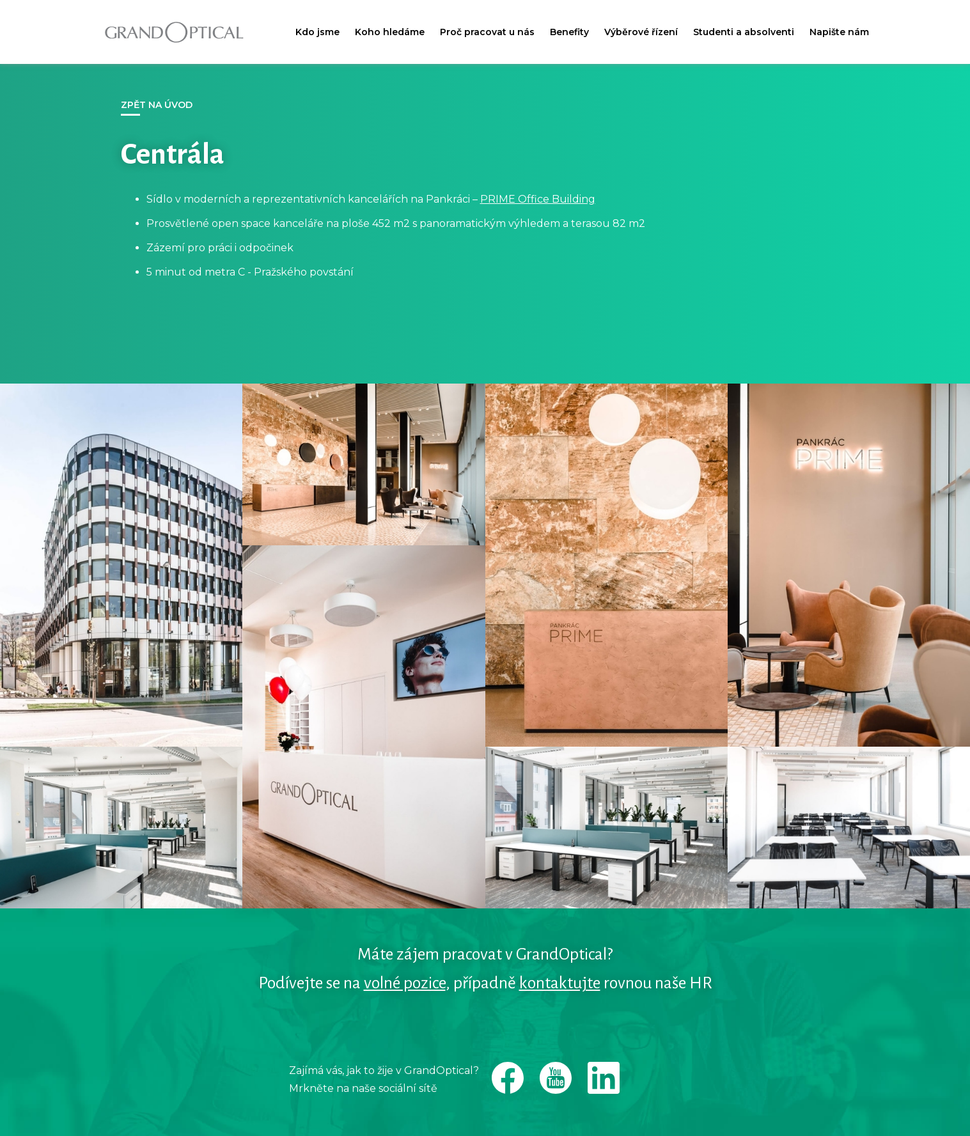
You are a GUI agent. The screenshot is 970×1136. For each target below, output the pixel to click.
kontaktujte (559, 983)
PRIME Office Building (537, 199)
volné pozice (405, 983)
